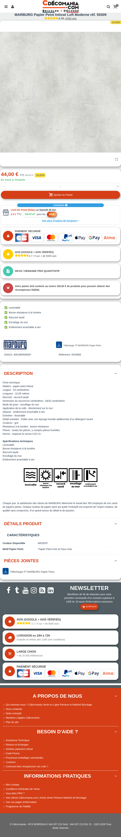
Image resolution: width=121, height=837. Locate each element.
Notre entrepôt (12, 713)
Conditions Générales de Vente (21, 789)
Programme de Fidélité (17, 806)
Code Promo (11, 753)
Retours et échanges (15, 745)
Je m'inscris (89, 606)
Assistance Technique (16, 740)
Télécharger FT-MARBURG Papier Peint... (79, 345)
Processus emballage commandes (23, 758)
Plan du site (11, 722)
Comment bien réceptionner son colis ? (25, 766)
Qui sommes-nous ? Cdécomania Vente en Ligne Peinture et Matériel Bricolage (47, 705)
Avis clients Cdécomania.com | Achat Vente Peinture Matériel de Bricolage (44, 798)
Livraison (60, 205)
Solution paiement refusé (18, 749)
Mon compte (11, 785)
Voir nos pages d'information (20, 802)
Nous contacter (12, 709)
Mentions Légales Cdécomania (21, 718)
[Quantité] (60, 186)
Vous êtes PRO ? (15, 793)
